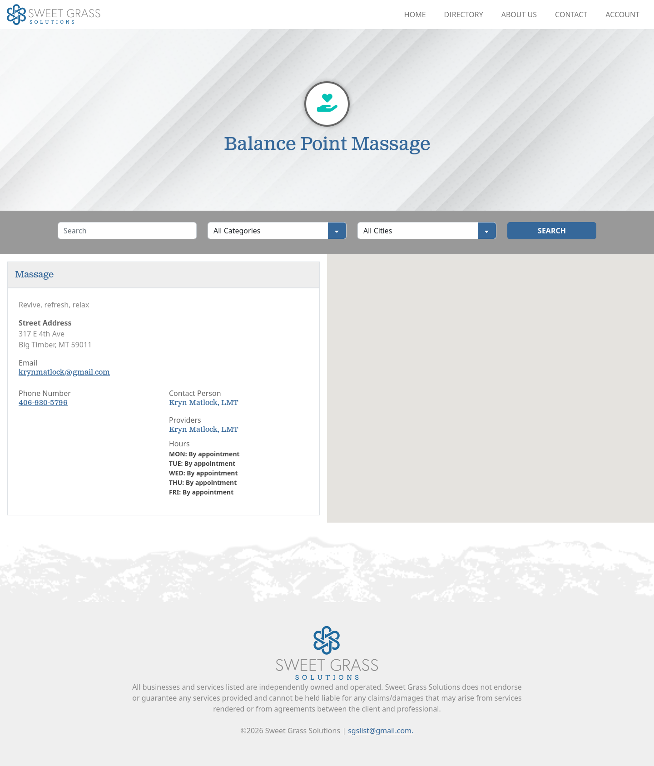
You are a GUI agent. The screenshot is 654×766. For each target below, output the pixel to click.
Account (622, 15)
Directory (463, 15)
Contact (571, 15)
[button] (490, 379)
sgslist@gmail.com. (380, 731)
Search (552, 231)
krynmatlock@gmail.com (64, 372)
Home (415, 15)
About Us (519, 15)
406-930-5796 (43, 403)
